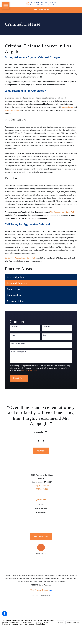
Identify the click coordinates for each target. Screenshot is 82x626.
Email (45, 335)
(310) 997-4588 (41, 9)
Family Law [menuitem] (13, 289)
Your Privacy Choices (41, 590)
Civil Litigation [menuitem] (15, 277)
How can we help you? (18, 352)
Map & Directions (42, 486)
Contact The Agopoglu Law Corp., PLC (20, 258)
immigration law (67, 107)
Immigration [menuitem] (14, 295)
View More (41, 451)
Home (40, 504)
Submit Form (18, 378)
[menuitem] (41, 504)
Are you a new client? (18, 343)
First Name (14, 326)
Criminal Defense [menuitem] (17, 283)
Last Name (46, 326)
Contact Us (41, 512)
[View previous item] (38, 441)
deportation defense (12, 110)
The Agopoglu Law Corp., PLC (62, 212)
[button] (4, 613)
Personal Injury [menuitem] (16, 301)
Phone (13, 335)
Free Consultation (41, 536)
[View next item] (44, 441)
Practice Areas (41, 508)
